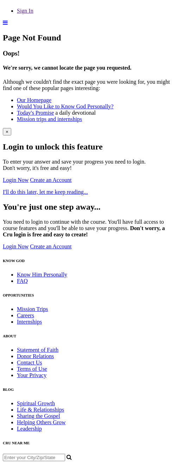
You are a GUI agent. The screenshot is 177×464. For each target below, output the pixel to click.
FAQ (22, 281)
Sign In (25, 11)
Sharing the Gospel (38, 416)
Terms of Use (32, 369)
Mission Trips (32, 309)
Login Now (16, 180)
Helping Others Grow (41, 422)
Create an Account (50, 180)
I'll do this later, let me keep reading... (45, 192)
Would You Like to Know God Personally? (65, 106)
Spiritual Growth (36, 403)
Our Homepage (34, 100)
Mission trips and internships (49, 119)
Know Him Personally (42, 275)
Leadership (29, 429)
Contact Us (29, 363)
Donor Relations (35, 356)
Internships (29, 322)
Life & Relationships (40, 410)
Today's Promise (35, 113)
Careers (25, 315)
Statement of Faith (37, 350)
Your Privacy (31, 375)
